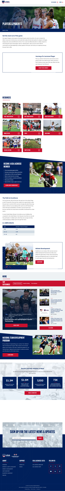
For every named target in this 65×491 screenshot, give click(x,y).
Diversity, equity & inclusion (9, 466)
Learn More (43, 262)
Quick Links (32, 30)
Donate (21, 466)
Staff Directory (6, 471)
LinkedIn (55, 471)
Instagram (59, 466)
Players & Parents (17, 283)
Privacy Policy (27, 489)
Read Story (16, 325)
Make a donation (32, 393)
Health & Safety (26, 283)
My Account (54, 2)
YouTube (50, 471)
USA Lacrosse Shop (37, 466)
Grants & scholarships (8, 469)
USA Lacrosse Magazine (38, 464)
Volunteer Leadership (8, 473)
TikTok (59, 471)
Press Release (34, 283)
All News (51, 328)
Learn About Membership (11, 185)
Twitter (55, 466)
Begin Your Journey (43, 68)
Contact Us (21, 464)
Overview (5, 464)
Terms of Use (33, 489)
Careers (4, 475)
